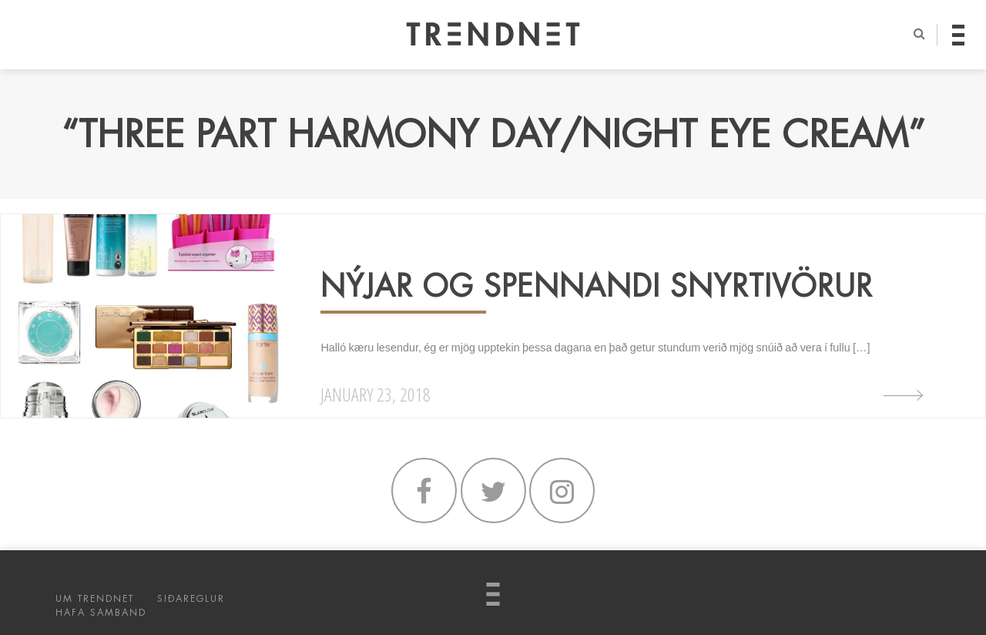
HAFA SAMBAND (100, 612)
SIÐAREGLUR (191, 599)
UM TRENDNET (94, 599)
